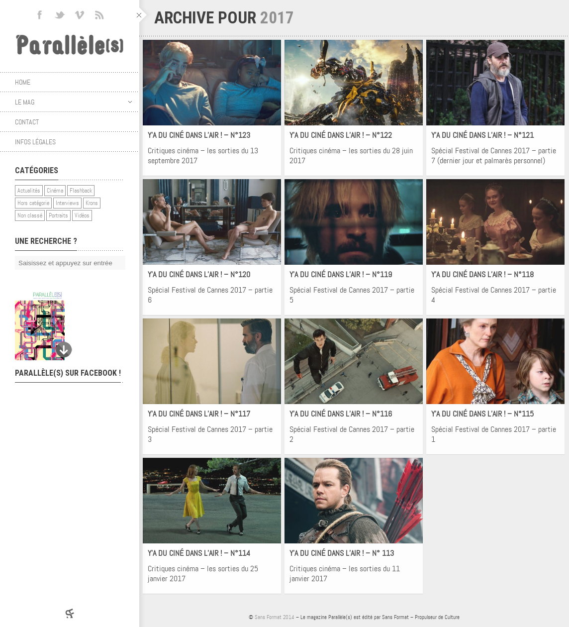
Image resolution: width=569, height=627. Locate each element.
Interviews (67, 203)
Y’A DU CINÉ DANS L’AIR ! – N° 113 (341, 553)
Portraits (58, 215)
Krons (92, 203)
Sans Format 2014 (274, 617)
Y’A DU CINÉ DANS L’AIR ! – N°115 (482, 414)
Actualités (28, 191)
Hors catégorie (33, 203)
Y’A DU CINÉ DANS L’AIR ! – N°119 (340, 274)
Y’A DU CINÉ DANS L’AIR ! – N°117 (199, 414)
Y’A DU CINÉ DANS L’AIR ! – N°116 (340, 414)
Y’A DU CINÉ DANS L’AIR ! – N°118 (482, 274)
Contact (27, 121)
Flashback (81, 191)
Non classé (29, 215)
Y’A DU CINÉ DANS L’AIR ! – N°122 (340, 135)
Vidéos (82, 215)
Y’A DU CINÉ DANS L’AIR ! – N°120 (199, 274)
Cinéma (55, 191)
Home (22, 82)
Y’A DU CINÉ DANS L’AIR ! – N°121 (482, 135)
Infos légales (35, 141)
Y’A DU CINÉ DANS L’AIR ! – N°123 (199, 135)
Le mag (73, 102)
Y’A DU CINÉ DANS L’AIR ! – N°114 (199, 553)
